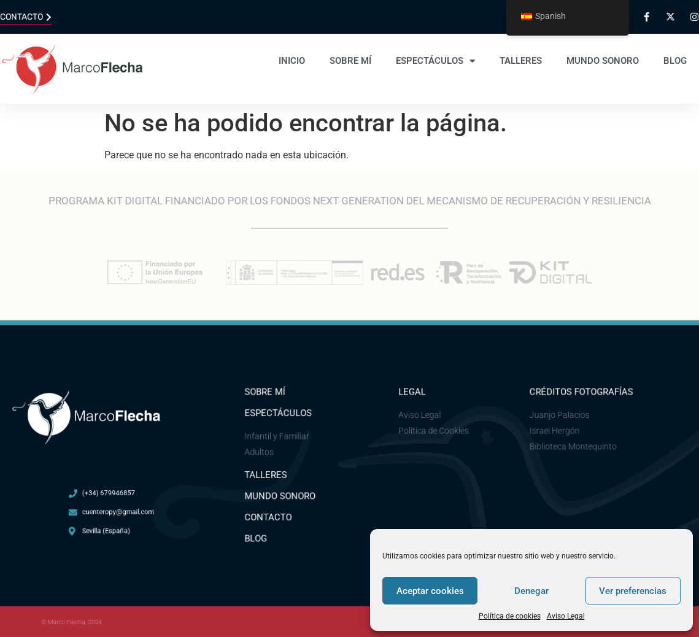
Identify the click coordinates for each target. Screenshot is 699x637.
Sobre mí (350, 60)
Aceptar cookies (430, 590)
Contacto (270, 515)
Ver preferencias (632, 590)
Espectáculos (435, 61)
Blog (675, 60)
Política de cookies (510, 616)
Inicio (292, 60)
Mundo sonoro (602, 60)
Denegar (531, 590)
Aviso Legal (566, 616)
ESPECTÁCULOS (279, 415)
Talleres (521, 60)
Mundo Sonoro (281, 495)
